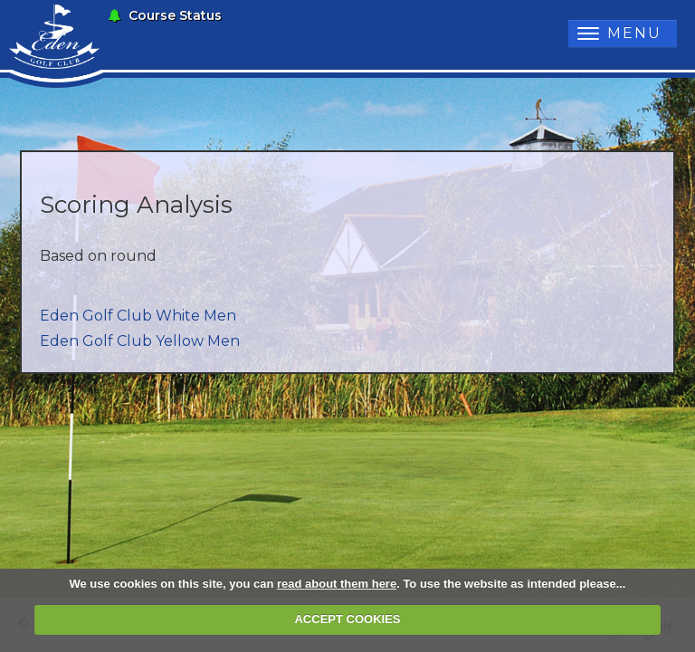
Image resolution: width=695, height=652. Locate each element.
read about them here (336, 583)
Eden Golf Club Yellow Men (140, 341)
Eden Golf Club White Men (138, 315)
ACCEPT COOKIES (347, 619)
